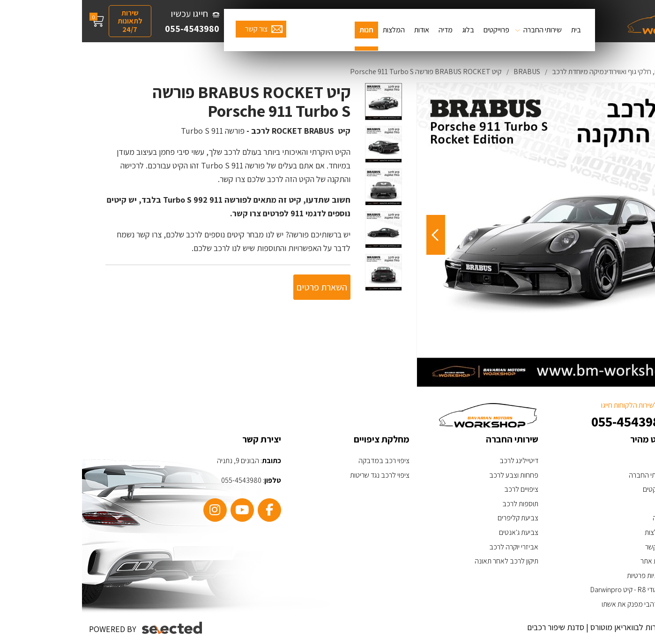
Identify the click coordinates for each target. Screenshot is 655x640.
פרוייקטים (414, 30)
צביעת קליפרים (436, 518)
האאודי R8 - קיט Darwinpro (546, 589)
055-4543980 (110, 29)
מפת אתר (571, 561)
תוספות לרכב (438, 504)
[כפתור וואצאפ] (621, 576)
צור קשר (174, 29)
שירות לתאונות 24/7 (48, 21)
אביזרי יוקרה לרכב (431, 547)
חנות (284, 30)
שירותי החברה (460, 30)
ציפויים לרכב (439, 489)
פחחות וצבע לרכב (431, 475)
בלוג (386, 30)
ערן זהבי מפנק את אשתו (552, 604)
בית (494, 30)
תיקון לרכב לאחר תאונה (424, 561)
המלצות (312, 30)
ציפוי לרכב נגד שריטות (298, 475)
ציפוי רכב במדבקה (302, 460)
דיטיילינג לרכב (436, 460)
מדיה (364, 30)
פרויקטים (573, 489)
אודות (339, 30)
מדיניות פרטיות (565, 575)
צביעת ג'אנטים (436, 532)
